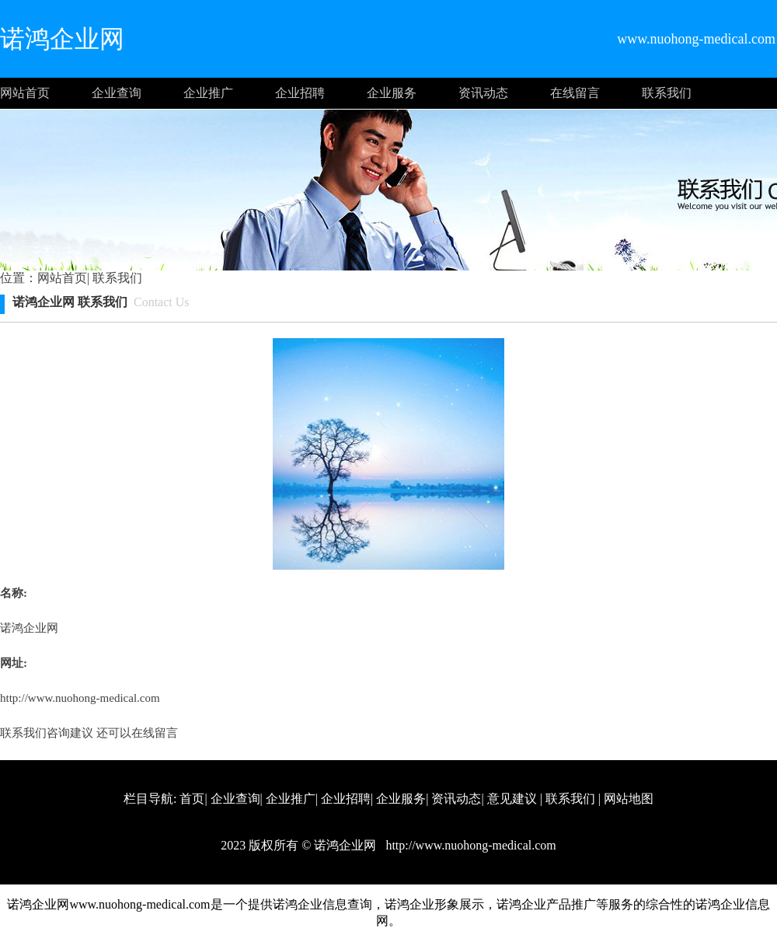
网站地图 (628, 798)
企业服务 (391, 92)
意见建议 (512, 798)
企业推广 (208, 92)
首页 (191, 798)
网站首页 (25, 92)
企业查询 (116, 92)
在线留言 (575, 92)
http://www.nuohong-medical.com (80, 698)
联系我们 (667, 92)
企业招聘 (300, 92)
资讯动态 (483, 92)
